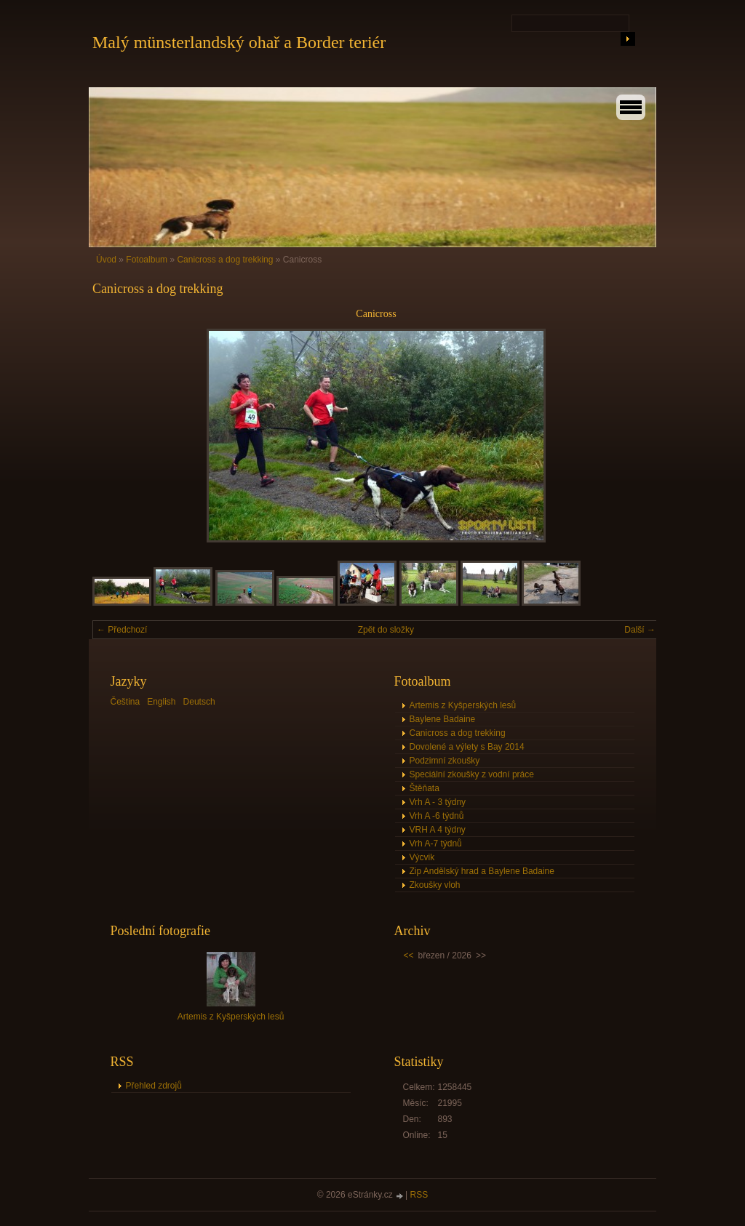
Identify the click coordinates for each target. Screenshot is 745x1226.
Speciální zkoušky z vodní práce (472, 774)
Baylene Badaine (443, 719)
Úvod (106, 260)
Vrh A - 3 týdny (438, 802)
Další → (640, 630)
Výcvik (422, 857)
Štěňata (424, 788)
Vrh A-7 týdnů (436, 843)
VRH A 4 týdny (438, 830)
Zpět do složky (386, 630)
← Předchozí (122, 630)
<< (409, 955)
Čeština (125, 702)
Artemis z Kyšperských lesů (463, 705)
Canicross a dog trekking (225, 260)
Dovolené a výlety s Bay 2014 (467, 747)
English (161, 702)
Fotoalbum (146, 260)
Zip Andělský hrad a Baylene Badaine (482, 871)
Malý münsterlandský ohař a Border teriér (239, 42)
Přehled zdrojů (154, 1086)
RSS (419, 1195)
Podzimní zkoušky (445, 761)
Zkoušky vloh (435, 885)
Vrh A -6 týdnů (437, 816)
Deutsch (199, 702)
